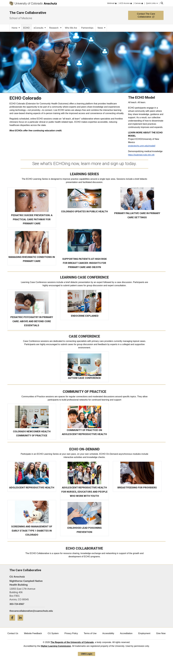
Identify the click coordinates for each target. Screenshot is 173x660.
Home (16, 28)
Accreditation (126, 633)
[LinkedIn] (21, 622)
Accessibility (108, 633)
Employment (144, 633)
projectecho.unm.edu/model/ (141, 146)
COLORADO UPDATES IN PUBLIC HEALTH (84, 211)
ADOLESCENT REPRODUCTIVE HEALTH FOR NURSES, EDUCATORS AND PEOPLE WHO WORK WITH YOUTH (84, 491)
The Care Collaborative (27, 13)
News (101, 28)
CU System (53, 633)
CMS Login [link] (86, 654)
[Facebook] (13, 622)
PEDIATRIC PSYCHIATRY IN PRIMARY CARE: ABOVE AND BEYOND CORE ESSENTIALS (31, 321)
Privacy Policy (71, 633)
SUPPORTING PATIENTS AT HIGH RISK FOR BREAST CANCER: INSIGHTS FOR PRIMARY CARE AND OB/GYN (84, 263)
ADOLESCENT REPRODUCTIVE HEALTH (31, 487)
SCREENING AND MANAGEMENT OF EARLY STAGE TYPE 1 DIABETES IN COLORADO (31, 530)
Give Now (161, 633)
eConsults (40, 28)
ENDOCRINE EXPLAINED (85, 315)
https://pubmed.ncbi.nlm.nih (141, 155)
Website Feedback (33, 633)
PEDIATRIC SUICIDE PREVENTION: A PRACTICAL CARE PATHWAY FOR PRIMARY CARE (31, 219)
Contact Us (12, 633)
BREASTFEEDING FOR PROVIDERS (137, 487)
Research (55, 28)
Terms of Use (90, 633)
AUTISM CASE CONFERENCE (84, 378)
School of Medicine (20, 18)
